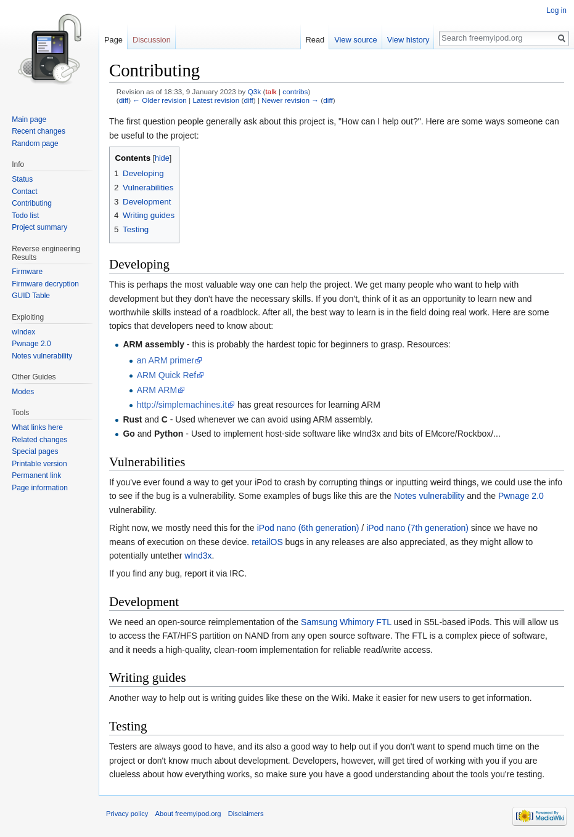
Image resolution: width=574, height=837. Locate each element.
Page (113, 39)
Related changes (39, 439)
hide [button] (162, 158)
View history (408, 39)
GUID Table (31, 295)
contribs (295, 91)
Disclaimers (246, 813)
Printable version (39, 463)
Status (22, 179)
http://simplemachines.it (182, 405)
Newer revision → (290, 100)
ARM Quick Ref (166, 375)
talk (270, 91)
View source (355, 39)
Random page (35, 143)
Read (315, 39)
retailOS (267, 542)
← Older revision (160, 100)
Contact (24, 191)
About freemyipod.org (188, 813)
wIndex (23, 332)
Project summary (39, 227)
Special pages (35, 451)
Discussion (152, 39)
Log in (556, 10)
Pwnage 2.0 (521, 496)
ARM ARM (157, 390)
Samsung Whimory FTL (346, 622)
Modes (23, 391)
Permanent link (36, 475)
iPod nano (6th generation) (308, 528)
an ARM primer (165, 360)
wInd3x (197, 555)
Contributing (32, 203)
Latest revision (215, 100)
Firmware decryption (45, 284)
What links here (37, 427)
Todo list (25, 215)
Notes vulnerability (429, 496)
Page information (40, 487)
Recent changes (38, 131)
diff (123, 100)
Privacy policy (127, 813)
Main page (29, 119)
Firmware (27, 271)
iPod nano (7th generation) (417, 528)
